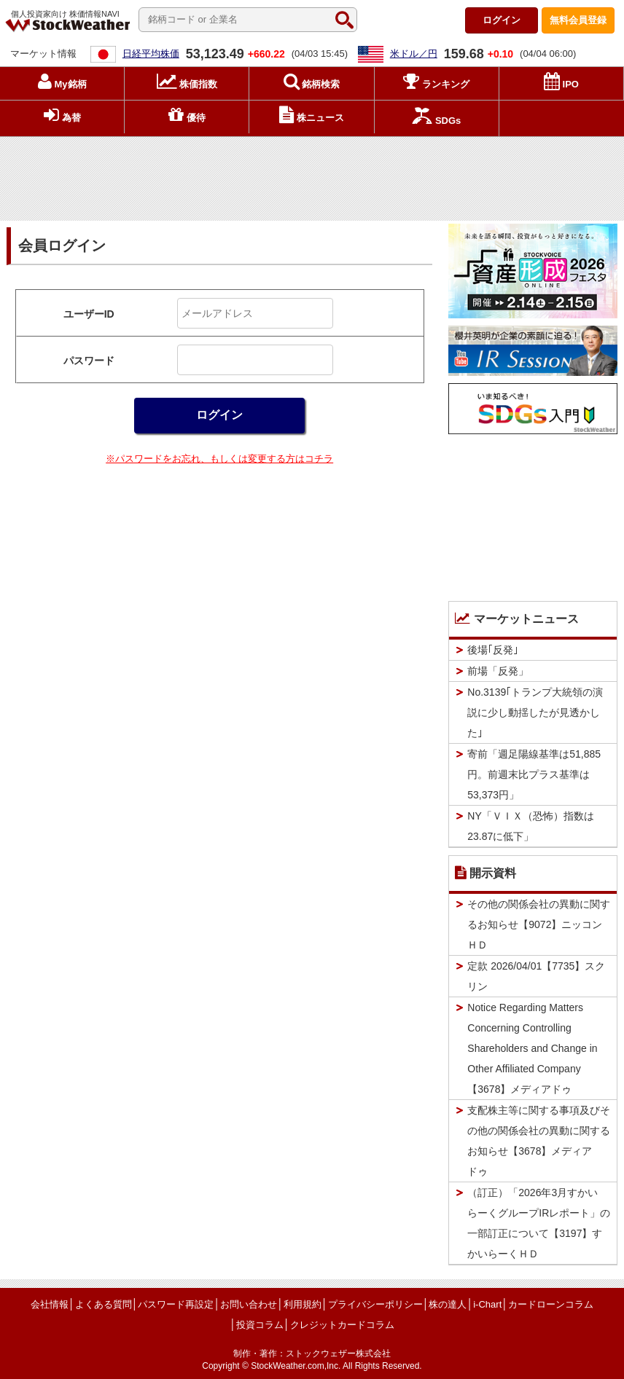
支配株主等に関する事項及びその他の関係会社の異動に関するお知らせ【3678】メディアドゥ (538, 1140)
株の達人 (448, 1304)
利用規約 (302, 1304)
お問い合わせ (248, 1304)
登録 (578, 20)
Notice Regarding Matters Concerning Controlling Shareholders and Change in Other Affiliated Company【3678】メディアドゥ (532, 1048)
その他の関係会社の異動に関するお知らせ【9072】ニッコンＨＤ (538, 924)
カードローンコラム (550, 1304)
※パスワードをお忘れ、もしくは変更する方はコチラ (219, 458)
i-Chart (487, 1304)
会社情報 (50, 1304)
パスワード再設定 (176, 1304)
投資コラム (260, 1324)
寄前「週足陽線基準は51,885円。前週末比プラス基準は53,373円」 (534, 774)
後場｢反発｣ (492, 650)
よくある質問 (103, 1304)
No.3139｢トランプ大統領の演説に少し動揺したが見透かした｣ (535, 712)
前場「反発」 (498, 671)
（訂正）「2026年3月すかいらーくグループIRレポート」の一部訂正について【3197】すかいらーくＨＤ (538, 1223)
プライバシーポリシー (375, 1304)
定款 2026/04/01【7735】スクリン (536, 976)
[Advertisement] (312, 175)
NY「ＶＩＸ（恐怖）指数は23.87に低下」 (530, 826)
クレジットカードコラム (342, 1324)
